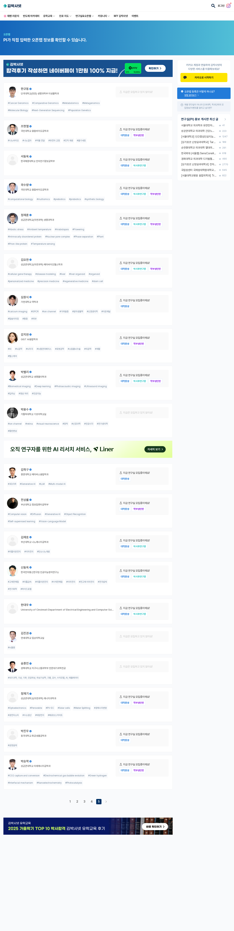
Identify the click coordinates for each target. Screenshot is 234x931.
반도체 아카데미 (31, 15)
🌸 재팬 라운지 (11, 15)
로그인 (221, 5)
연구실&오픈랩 (85, 15)
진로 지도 (65, 15)
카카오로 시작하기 (198, 77)
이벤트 (135, 15)
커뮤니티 (104, 15)
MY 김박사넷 (121, 15)
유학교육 (49, 15)
